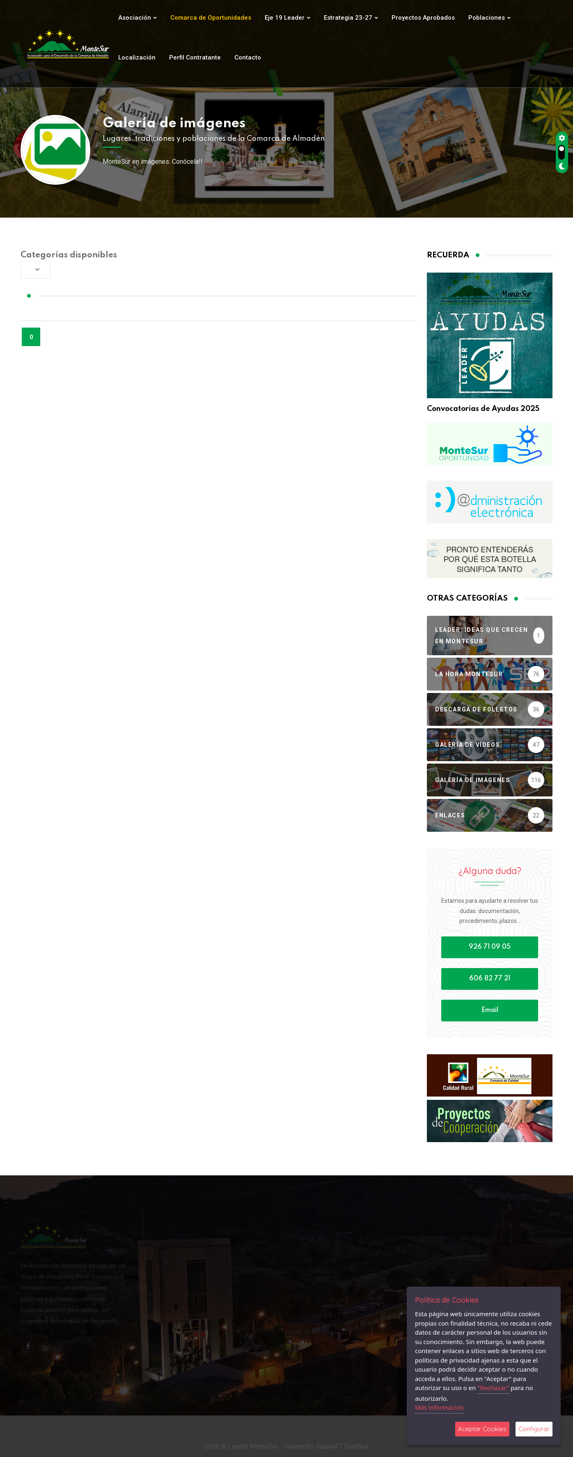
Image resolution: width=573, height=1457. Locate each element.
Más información (439, 1407)
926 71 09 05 (490, 947)
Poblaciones (486, 17)
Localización (137, 57)
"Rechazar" (493, 1388)
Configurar (534, 1429)
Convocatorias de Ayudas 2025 (483, 409)
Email (489, 1010)
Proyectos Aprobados (423, 17)
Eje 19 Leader (285, 17)
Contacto (247, 57)
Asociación (134, 17)
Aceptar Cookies (482, 1429)
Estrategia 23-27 (348, 17)
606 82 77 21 (489, 978)
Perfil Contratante (195, 57)
